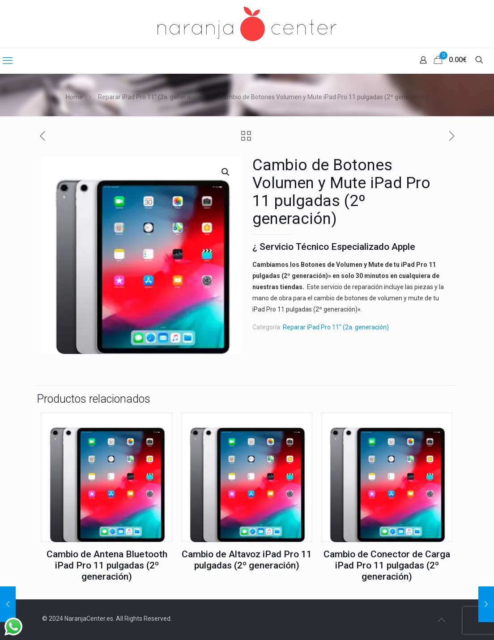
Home (74, 97)
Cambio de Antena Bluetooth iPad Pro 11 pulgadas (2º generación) (107, 565)
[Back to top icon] (441, 620)
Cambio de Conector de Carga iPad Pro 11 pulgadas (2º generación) (387, 565)
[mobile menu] (7, 60)
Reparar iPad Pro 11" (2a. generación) (151, 97)
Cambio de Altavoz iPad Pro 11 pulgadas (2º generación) (247, 560)
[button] (226, 172)
